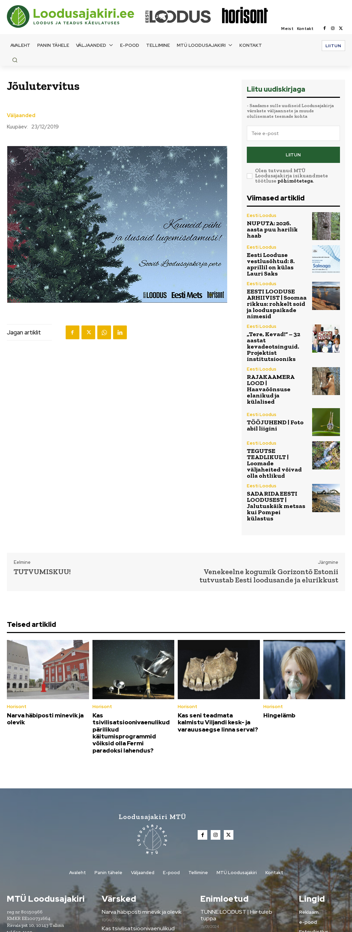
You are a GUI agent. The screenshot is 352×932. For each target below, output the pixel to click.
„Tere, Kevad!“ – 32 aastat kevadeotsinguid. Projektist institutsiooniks (277, 321)
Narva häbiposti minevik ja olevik (41, 655)
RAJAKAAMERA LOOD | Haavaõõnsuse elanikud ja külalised (275, 353)
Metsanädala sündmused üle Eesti (240, 848)
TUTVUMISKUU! (42, 509)
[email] (293, 133)
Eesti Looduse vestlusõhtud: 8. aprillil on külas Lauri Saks (274, 257)
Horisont (16, 644)
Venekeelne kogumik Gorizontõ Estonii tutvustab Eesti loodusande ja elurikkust (268, 513)
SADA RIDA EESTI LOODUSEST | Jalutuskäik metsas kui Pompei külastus (277, 448)
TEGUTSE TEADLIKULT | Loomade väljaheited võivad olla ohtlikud (275, 416)
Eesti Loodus (260, 217)
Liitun (293, 153)
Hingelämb (277, 652)
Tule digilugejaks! (220, 864)
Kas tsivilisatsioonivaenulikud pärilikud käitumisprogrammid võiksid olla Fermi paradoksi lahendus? (132, 661)
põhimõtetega (295, 178)
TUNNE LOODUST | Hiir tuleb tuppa (242, 831)
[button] (15, 60)
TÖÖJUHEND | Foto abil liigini (274, 384)
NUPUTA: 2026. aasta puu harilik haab (277, 226)
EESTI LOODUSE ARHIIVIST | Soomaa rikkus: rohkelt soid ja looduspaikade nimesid (274, 289)
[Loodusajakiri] (75, 16)
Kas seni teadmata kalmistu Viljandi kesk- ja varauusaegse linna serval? (217, 658)
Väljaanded (21, 115)
